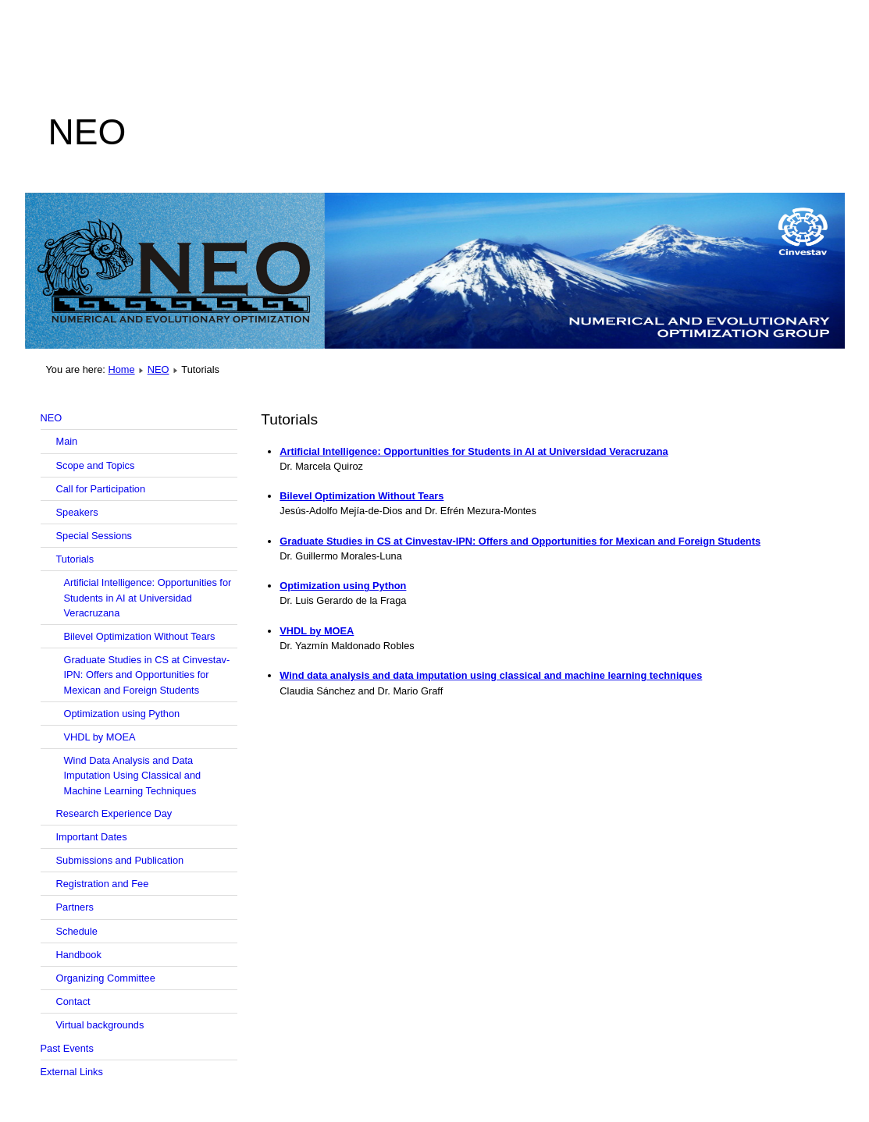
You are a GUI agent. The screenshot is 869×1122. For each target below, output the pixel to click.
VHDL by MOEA (100, 737)
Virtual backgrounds (100, 1025)
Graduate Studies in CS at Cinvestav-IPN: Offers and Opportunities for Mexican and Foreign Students (147, 674)
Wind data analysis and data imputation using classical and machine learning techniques (491, 675)
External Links (72, 1072)
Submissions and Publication (120, 860)
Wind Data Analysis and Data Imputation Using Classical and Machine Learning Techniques (132, 775)
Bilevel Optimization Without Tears (139, 636)
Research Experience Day (114, 813)
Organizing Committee (105, 978)
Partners (75, 907)
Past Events (67, 1048)
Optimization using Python (122, 713)
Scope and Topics (95, 465)
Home (121, 369)
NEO (158, 369)
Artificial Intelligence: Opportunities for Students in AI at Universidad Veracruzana (148, 597)
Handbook (79, 954)
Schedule (77, 931)
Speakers (77, 512)
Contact (73, 1001)
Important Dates (91, 837)
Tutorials (75, 559)
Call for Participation (101, 489)
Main (67, 441)
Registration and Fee (102, 883)
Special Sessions (94, 535)
